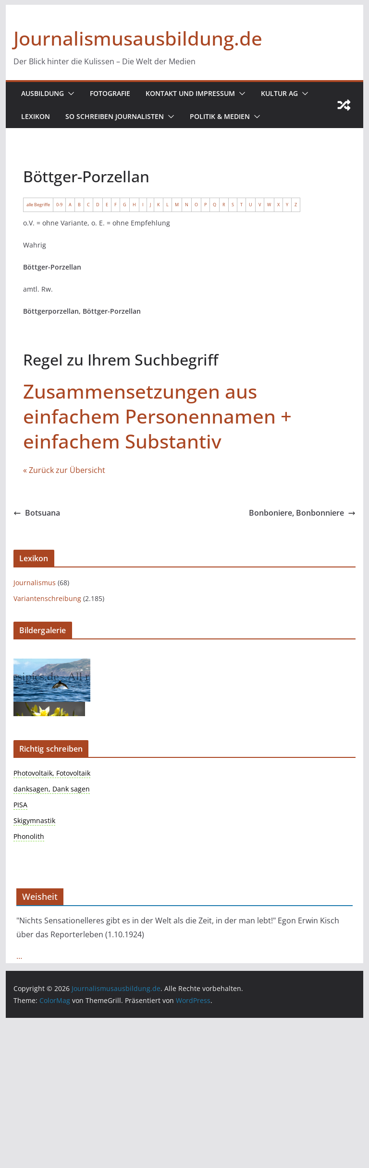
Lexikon (35, 116)
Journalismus (34, 582)
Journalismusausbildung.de (135, 38)
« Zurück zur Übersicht (64, 470)
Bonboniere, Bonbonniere (302, 512)
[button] (69, 93)
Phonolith (28, 836)
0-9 (59, 204)
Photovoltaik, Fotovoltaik (51, 773)
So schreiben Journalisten (113, 116)
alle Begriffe (38, 204)
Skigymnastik (34, 820)
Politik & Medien (218, 116)
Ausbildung (42, 93)
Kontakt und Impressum (191, 93)
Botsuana (36, 512)
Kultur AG (279, 93)
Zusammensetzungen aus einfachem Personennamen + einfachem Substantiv (154, 416)
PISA (20, 804)
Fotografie (110, 93)
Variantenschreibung (47, 598)
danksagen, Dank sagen (51, 788)
